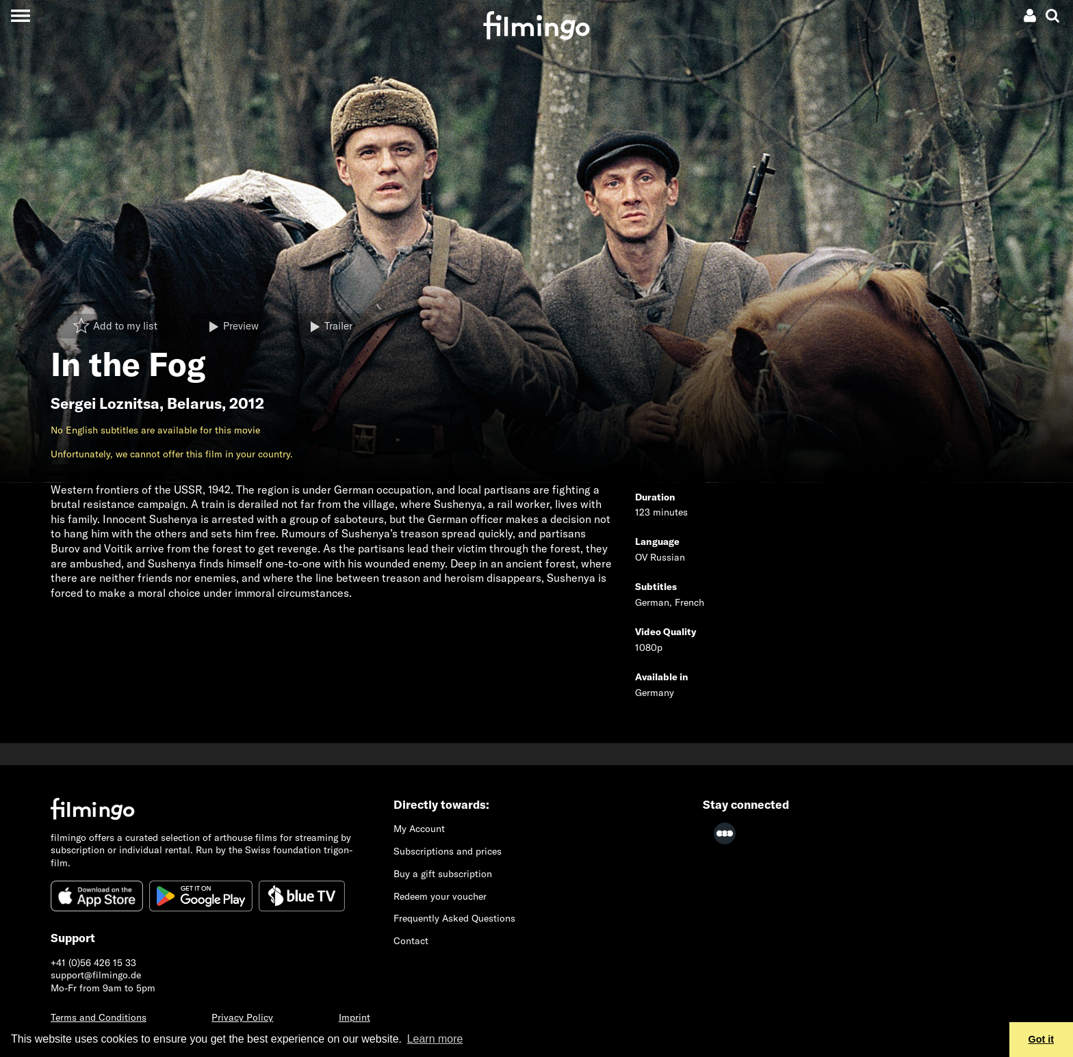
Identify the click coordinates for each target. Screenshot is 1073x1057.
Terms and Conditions (98, 1017)
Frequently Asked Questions (454, 918)
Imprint (354, 1017)
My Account (419, 828)
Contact (410, 941)
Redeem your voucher (440, 896)
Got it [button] (1042, 1039)
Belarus (194, 403)
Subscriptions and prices (447, 851)
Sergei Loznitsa (105, 403)
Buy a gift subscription (442, 874)
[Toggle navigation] (20, 15)
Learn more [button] (435, 1039)
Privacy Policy (242, 1017)
